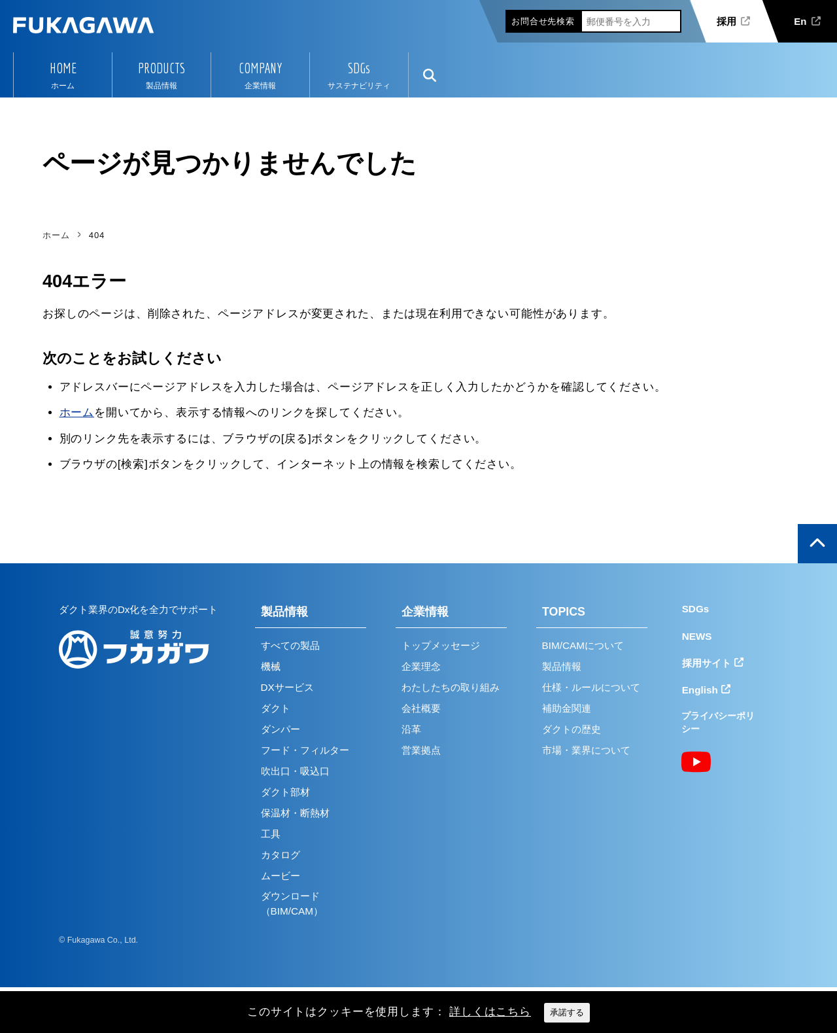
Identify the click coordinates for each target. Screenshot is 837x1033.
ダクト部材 (285, 791)
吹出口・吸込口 (295, 771)
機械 (271, 666)
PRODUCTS (161, 68)
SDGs (359, 68)
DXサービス (287, 687)
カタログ (280, 854)
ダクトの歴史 (571, 729)
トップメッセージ (440, 645)
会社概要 (421, 708)
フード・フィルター (305, 750)
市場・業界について (586, 750)
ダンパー (280, 729)
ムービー (280, 875)
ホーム (77, 412)
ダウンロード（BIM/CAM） (292, 903)
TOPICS (563, 611)
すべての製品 (290, 645)
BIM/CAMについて (583, 645)
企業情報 (425, 611)
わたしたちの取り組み (450, 687)
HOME (63, 68)
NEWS (697, 636)
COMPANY (260, 68)
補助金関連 (566, 708)
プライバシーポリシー (718, 722)
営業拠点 (421, 750)
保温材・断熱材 (295, 812)
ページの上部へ (817, 543)
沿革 (411, 729)
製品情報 (284, 611)
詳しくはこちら (490, 1012)
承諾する (567, 1012)
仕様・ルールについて (591, 687)
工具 (271, 833)
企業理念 (421, 666)
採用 (726, 21)
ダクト (275, 708)
